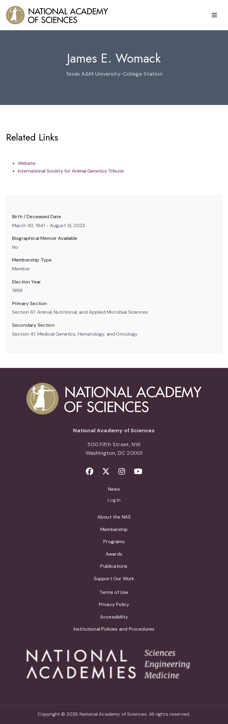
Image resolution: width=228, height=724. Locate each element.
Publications (113, 566)
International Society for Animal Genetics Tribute (71, 171)
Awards (114, 554)
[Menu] (214, 15)
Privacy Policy (114, 604)
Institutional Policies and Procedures (114, 629)
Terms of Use (113, 592)
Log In (114, 500)
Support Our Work (114, 578)
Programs (113, 541)
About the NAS (114, 517)
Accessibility (114, 617)
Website (27, 163)
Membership (114, 529)
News (114, 489)
